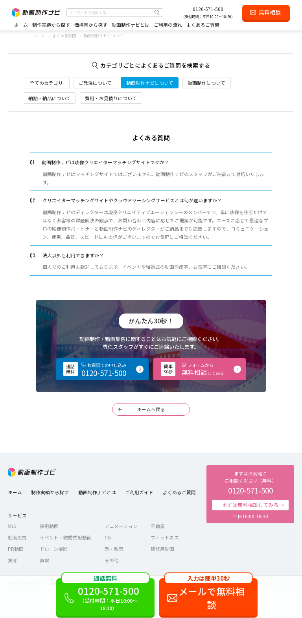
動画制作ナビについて (149, 82)
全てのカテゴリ (46, 82)
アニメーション (121, 526)
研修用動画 (162, 548)
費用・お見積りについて (111, 98)
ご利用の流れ (168, 24)
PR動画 (16, 548)
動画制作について (206, 82)
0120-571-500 (208, 9)
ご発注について (95, 82)
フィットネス (165, 537)
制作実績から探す (51, 24)
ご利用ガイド (139, 492)
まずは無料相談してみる (250, 504)
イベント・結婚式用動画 (66, 537)
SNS (12, 526)
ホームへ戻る (151, 409)
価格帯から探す (90, 24)
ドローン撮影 (54, 548)
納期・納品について (49, 98)
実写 (12, 560)
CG (108, 537)
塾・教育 (114, 548)
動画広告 (17, 537)
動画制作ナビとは (130, 24)
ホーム (21, 24)
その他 (112, 560)
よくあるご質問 (202, 24)
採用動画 (49, 526)
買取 (44, 560)
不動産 (158, 526)
